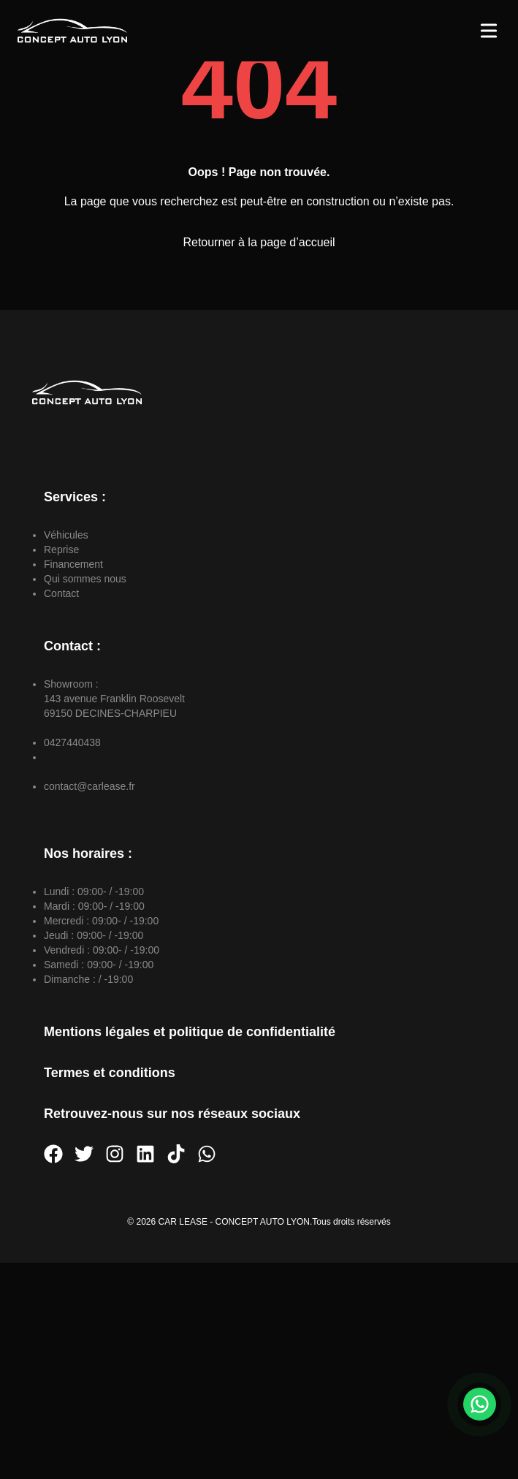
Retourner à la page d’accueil (259, 242)
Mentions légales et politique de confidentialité (189, 1031)
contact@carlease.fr (89, 786)
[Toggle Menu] (488, 30)
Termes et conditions (109, 1072)
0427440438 (72, 742)
